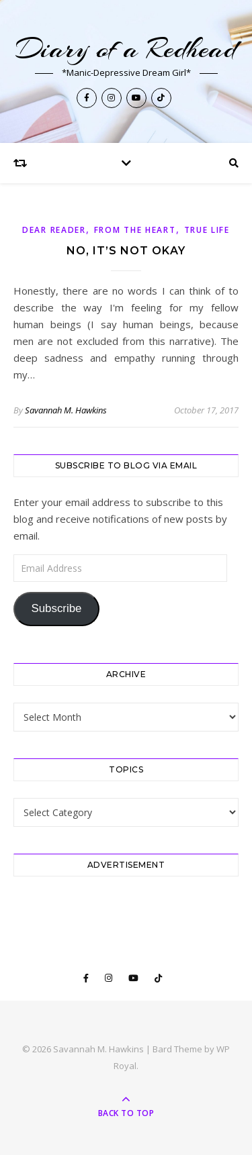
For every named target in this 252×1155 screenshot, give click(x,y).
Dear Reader (54, 230)
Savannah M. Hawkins (66, 410)
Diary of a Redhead (126, 49)
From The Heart (135, 230)
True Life (207, 230)
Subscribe (56, 608)
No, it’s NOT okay (126, 250)
